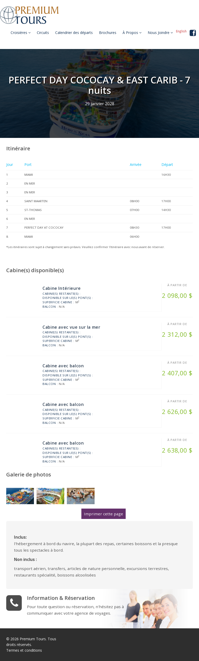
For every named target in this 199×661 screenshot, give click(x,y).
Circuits (43, 32)
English (181, 31)
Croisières (21, 32)
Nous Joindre (160, 32)
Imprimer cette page (103, 513)
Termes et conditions (24, 650)
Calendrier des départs (74, 32)
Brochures (107, 32)
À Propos (132, 32)
